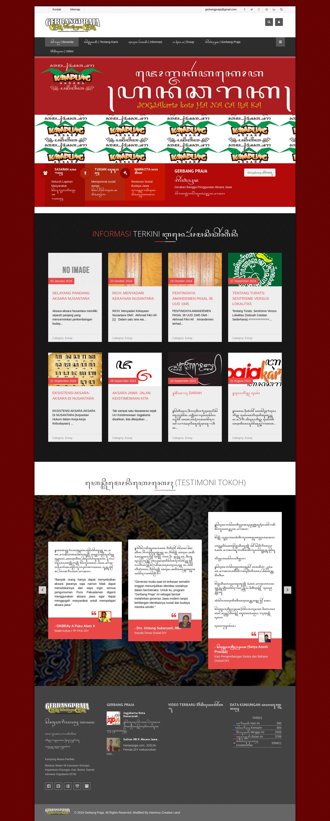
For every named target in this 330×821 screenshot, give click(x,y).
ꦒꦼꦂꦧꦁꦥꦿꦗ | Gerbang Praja (222, 42)
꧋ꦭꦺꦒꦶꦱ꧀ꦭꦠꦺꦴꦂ (246, 393)
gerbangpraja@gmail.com (221, 9)
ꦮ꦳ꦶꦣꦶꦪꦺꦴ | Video (61, 51)
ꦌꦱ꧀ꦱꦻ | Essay (183, 42)
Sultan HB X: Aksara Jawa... (141, 739)
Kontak (57, 9)
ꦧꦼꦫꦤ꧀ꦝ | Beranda (61, 42)
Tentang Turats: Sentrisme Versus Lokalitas (250, 298)
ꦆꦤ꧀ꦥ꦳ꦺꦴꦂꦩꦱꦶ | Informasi (145, 42)
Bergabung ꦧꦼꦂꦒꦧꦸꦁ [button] (260, 172)
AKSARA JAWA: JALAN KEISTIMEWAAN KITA (131, 395)
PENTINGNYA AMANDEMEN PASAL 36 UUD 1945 (192, 298)
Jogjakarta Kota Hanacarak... (134, 714)
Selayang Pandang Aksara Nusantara (71, 296)
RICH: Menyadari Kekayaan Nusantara (133, 296)
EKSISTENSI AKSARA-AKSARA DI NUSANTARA (73, 395)
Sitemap (75, 9)
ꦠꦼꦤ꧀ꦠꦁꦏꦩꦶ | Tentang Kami (101, 42)
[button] (41, 590)
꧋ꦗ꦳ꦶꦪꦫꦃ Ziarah (187, 393)
